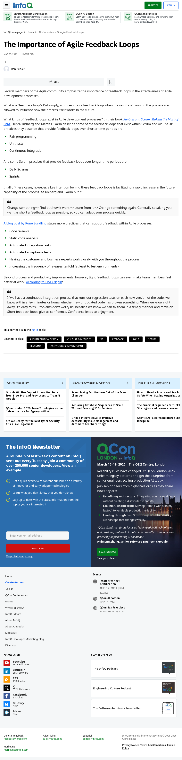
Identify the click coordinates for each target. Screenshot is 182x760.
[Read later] (27, 81)
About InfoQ (13, 622)
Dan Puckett (18, 68)
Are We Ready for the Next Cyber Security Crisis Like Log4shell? (33, 423)
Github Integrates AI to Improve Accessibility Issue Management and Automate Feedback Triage (95, 421)
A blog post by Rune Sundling (25, 223)
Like (14, 81)
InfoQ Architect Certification (110, 584)
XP (102, 338)
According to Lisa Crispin (44, 281)
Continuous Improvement (67, 345)
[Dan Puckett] (7, 68)
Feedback (118, 338)
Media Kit (11, 634)
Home (9, 577)
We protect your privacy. (19, 557)
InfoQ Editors (13, 615)
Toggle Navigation (7, 5)
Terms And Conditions (153, 747)
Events (9, 603)
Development (18, 384)
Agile (35, 329)
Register (152, 4)
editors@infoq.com (93, 741)
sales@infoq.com (52, 741)
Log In (10, 590)
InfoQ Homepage (13, 31)
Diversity (11, 647)
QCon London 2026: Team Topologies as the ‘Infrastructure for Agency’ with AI (34, 410)
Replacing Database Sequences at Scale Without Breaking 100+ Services (97, 407)
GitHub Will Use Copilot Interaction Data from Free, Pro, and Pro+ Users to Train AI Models (33, 396)
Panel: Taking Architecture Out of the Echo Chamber (99, 394)
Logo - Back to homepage (23, 4)
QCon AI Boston (110, 599)
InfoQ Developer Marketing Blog (25, 640)
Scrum (153, 338)
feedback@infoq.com (15, 741)
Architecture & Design (44, 338)
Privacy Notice (130, 747)
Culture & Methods (80, 338)
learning (36, 345)
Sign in (170, 4)
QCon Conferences (17, 596)
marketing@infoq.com (16, 752)
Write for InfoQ (15, 609)
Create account (15, 584)
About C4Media (15, 628)
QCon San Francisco (112, 609)
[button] (37, 550)
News (31, 31)
